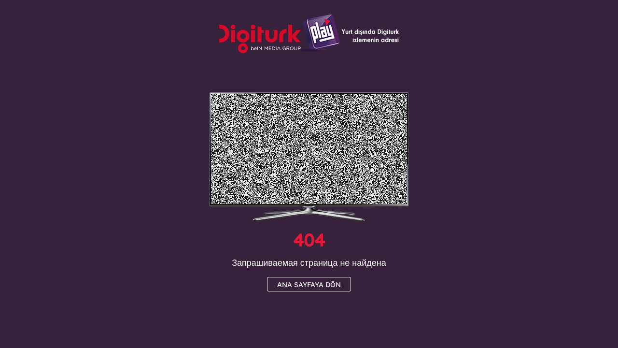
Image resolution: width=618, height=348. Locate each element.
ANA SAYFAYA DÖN (309, 284)
